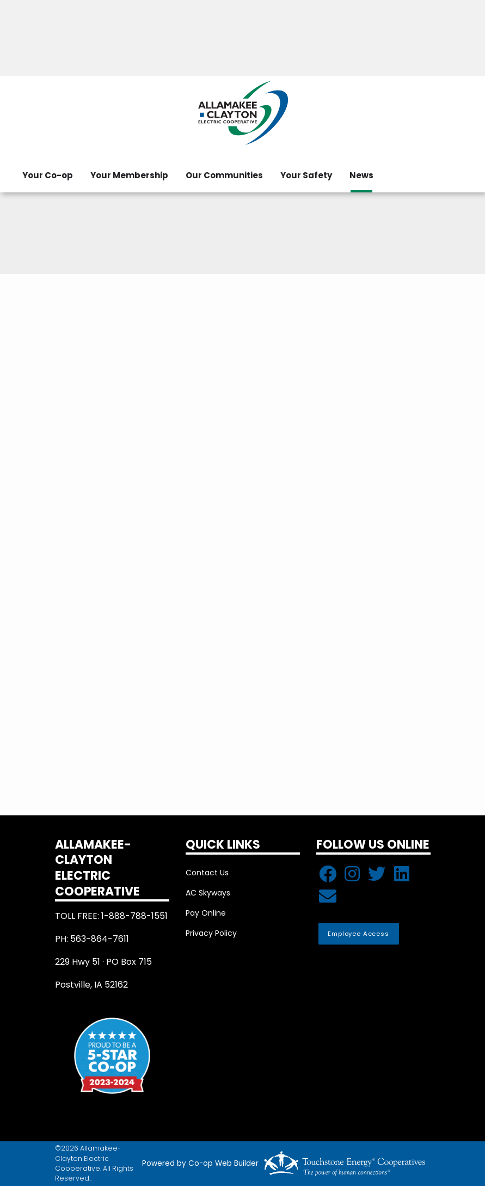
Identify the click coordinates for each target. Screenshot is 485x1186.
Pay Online (206, 912)
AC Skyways (208, 892)
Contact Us (207, 872)
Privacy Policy (211, 933)
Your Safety (306, 175)
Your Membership (129, 175)
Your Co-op (47, 175)
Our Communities (224, 175)
